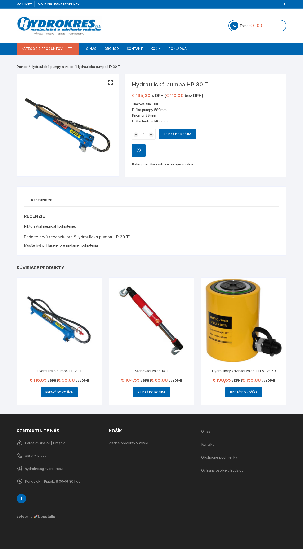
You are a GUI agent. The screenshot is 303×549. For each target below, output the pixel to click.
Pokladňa (178, 49)
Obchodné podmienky (219, 457)
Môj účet (24, 4)
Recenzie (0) (41, 200)
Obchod (111, 49)
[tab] (41, 200)
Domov (22, 67)
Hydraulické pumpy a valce (52, 67)
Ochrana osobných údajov (222, 470)
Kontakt (135, 49)
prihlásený (50, 245)
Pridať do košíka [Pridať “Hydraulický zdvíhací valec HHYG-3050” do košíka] (244, 392)
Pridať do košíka (177, 134)
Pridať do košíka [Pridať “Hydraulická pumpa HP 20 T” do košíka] (59, 392)
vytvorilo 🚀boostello (36, 516)
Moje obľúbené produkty (59, 4)
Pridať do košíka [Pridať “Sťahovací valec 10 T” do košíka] (151, 392)
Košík (155, 49)
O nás (91, 49)
